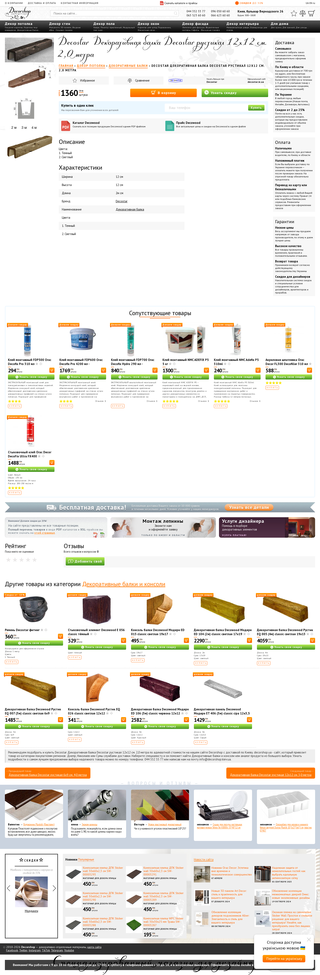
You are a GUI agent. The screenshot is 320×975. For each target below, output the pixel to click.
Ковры (96, 27)
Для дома (279, 23)
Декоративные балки (28, 30)
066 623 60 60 (220, 15)
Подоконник (164, 27)
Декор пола (104, 23)
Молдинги (54, 27)
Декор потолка (18, 23)
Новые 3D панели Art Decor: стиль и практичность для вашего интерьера (229, 894)
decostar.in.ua (256, 81)
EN (310, 2)
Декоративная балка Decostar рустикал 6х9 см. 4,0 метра (48, 775)
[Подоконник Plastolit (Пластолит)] (34, 806)
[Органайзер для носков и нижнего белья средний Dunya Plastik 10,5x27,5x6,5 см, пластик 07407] (286, 806)
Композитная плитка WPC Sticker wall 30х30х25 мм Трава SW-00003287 (163, 922)
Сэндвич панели (64, 30)
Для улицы (301, 27)
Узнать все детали (249, 507)
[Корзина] (311, 13)
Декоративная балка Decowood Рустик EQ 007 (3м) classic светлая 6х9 (33, 711)
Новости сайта (203, 859)
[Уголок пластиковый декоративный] (160, 806)
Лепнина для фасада (193, 27)
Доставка (284, 42)
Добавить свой (85, 561)
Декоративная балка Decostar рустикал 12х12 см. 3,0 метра (270, 775)
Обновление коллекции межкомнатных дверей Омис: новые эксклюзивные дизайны (291, 894)
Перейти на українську (284, 958)
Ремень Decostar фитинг (22, 630)
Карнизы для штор (147, 27)
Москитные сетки (146, 30)
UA (307, 2)
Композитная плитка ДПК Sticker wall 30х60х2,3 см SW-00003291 (163, 871)
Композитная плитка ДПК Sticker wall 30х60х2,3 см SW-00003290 (103, 896)
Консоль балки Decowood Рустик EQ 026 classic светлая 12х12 (94, 711)
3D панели (66, 27)
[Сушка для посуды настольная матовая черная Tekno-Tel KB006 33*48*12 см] (223, 806)
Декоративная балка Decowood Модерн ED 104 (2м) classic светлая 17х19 (223, 632)
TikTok (46, 950)
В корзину (163, 92)
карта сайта (94, 947)
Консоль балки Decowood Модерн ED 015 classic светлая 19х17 (157, 632)
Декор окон (148, 23)
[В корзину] (51, 370)
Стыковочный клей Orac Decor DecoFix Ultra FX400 (29, 454)
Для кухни (276, 27)
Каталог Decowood (117, 124)
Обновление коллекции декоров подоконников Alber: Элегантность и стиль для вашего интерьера (230, 917)
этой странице (44, 533)
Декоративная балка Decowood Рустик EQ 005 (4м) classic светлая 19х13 (285, 632)
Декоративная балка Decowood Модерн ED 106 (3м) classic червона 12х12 (160, 711)
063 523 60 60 (196, 15)
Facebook (12, 950)
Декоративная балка (130, 209)
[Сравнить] (303, 13)
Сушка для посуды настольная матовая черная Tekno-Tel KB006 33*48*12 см (219, 826)
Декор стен (59, 23)
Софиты (195, 30)
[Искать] (175, 13)
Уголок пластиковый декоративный (164, 824)
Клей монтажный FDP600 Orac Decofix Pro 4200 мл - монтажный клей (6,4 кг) (81, 364)
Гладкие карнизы (14, 27)
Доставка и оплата (42, 2)
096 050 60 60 (220, 11)
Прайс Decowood (221, 124)
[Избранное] (294, 13)
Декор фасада (195, 23)
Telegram (57, 950)
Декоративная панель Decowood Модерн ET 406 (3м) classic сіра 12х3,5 (222, 711)
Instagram (35, 950)
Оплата (282, 142)
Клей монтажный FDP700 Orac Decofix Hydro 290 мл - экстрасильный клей (132, 364)
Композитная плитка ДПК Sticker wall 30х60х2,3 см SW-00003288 (103, 922)
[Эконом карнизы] (97, 806)
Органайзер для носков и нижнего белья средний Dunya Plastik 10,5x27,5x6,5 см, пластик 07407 (286, 827)
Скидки (249, 3)
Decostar (212, 81)
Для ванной (288, 27)
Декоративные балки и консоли (123, 584)
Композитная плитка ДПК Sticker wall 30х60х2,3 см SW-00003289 (163, 896)
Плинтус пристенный (111, 27)
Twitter (23, 950)
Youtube (69, 950)
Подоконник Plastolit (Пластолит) (38, 824)
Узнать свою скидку (33, 377)
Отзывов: (100, 401)
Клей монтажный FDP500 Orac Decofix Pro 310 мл (29, 362)
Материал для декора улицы (99, 878)
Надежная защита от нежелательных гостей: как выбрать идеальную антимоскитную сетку (288, 873)
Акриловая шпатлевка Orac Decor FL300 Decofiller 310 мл (287, 362)
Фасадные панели (210, 30)
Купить (256, 108)
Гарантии (284, 221)
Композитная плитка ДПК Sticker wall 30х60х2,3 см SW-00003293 (103, 871)
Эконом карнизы (89, 824)
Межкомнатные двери (238, 27)
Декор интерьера (243, 23)
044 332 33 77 (196, 11)
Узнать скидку (220, 92)
